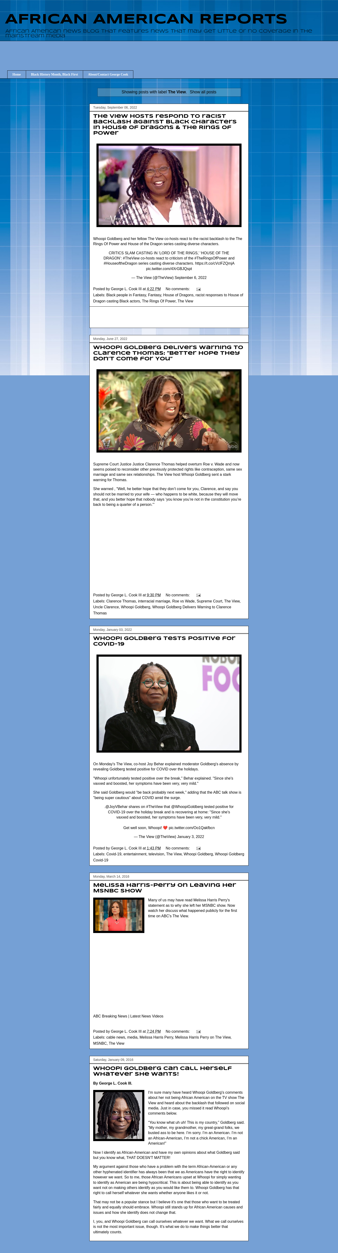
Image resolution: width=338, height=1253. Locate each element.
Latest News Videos (146, 1016)
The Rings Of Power (159, 301)
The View (185, 301)
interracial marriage (154, 601)
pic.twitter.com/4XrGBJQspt (169, 269)
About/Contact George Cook (108, 74)
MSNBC (100, 1043)
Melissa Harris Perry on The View (202, 1037)
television (156, 854)
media (132, 1037)
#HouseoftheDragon (120, 263)
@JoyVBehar (116, 807)
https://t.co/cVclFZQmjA (214, 263)
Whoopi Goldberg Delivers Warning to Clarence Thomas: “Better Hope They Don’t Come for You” (168, 353)
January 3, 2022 (190, 837)
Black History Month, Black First (54, 74)
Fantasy (154, 295)
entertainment (134, 854)
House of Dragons (178, 295)
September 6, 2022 (191, 278)
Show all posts (203, 92)
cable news (115, 1037)
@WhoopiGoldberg (187, 807)
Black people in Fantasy (126, 295)
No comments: (178, 289)
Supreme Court (209, 601)
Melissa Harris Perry (156, 1037)
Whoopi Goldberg (135, 607)
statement (156, 905)
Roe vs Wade (183, 601)
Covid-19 (113, 854)
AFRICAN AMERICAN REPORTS (146, 19)
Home (16, 74)
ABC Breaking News (110, 1016)
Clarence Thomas (121, 601)
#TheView (131, 258)
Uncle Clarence (106, 607)
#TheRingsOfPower (210, 258)
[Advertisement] (171, 51)
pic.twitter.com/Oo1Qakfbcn (192, 828)
